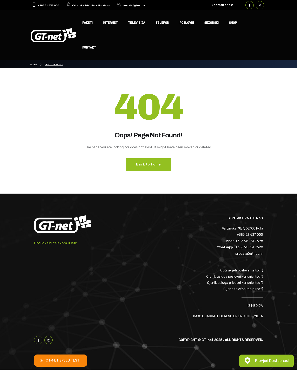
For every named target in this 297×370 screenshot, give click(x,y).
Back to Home (148, 164)
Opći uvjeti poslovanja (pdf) (241, 270)
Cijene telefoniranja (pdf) (243, 289)
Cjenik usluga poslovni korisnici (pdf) (234, 276)
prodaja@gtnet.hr (249, 254)
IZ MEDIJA (255, 306)
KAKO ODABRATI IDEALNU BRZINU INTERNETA (228, 316)
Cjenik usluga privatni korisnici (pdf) (235, 283)
